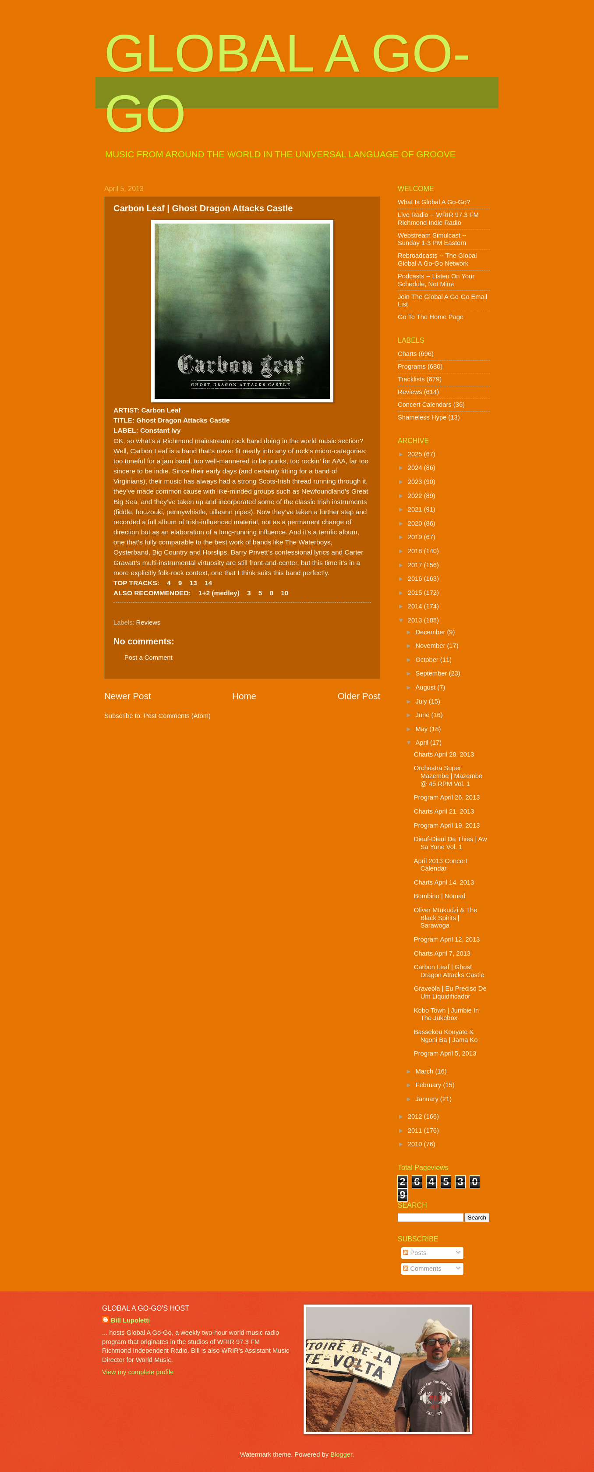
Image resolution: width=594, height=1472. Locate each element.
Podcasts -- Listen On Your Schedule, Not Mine (436, 280)
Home (244, 696)
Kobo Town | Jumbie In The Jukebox (446, 1014)
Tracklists (411, 379)
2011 (416, 1130)
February (429, 1084)
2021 (416, 509)
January (427, 1098)
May (422, 728)
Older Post (359, 696)
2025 (416, 454)
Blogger (341, 1454)
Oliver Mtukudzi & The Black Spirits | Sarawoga (445, 918)
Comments (422, 1268)
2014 (416, 606)
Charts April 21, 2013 (444, 811)
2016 (416, 578)
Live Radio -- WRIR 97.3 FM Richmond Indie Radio (438, 218)
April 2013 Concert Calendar (440, 864)
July (421, 701)
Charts (407, 353)
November (431, 645)
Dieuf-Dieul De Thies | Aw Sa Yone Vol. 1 (450, 843)
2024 (416, 467)
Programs (412, 366)
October (427, 659)
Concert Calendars (425, 404)
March (425, 1071)
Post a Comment (148, 657)
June (423, 714)
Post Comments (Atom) (177, 715)
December (431, 632)
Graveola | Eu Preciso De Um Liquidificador (450, 992)
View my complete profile (137, 1372)
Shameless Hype (422, 417)
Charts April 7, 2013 (442, 953)
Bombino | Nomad (440, 896)
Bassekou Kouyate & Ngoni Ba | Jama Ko (446, 1035)
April (422, 742)
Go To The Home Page (430, 316)
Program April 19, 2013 (447, 825)
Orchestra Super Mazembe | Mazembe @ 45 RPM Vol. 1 (448, 775)
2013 (416, 620)
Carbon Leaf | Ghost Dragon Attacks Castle (449, 971)
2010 (416, 1144)
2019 (416, 536)
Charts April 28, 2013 (444, 754)
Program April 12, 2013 (447, 939)
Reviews (148, 622)
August (426, 687)
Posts (414, 1252)
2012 (416, 1116)
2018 (416, 551)
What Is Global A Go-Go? (434, 202)
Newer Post (127, 696)
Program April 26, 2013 (447, 797)
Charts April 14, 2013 (444, 882)
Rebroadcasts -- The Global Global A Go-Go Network (437, 259)
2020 (416, 523)
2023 (416, 481)
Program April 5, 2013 (445, 1053)
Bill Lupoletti (130, 1320)
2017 (416, 565)
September (432, 673)
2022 (416, 495)
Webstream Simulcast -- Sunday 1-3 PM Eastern (432, 239)
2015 (416, 592)
